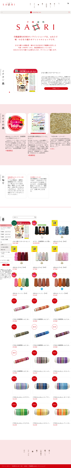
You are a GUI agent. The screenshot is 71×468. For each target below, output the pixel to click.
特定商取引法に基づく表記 (17, 466)
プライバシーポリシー (6, 466)
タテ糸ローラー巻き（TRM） (5, 253)
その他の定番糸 (4, 247)
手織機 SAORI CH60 (5, 234)
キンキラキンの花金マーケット (6, 228)
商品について (50, 4)
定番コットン (4, 244)
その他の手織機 (4, 239)
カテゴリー (34, 4)
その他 (2, 256)
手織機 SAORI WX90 (6, 237)
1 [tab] (9, 92)
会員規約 (25, 466)
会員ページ (42, 3)
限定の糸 (3, 249)
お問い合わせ (46, 4)
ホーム (30, 3)
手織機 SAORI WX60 (6, 231)
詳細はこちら (56, 88)
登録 (6, 265)
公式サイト (54, 4)
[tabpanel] (42, 81)
